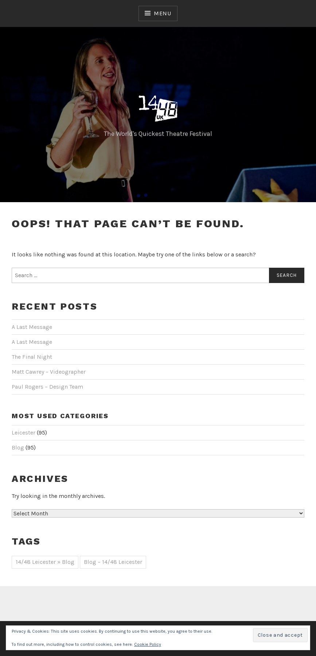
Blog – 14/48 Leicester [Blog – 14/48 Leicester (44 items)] (113, 561)
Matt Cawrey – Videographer (49, 371)
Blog (18, 447)
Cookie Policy (147, 644)
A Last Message (32, 326)
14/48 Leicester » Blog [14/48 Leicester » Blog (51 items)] (45, 561)
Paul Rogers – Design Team (47, 386)
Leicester (23, 432)
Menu (162, 13)
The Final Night (32, 356)
